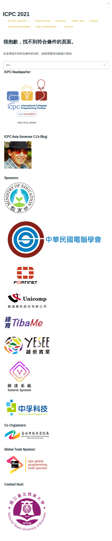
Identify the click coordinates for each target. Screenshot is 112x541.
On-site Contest (17, 21)
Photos (68, 26)
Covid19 (94, 21)
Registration (42, 21)
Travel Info (78, 21)
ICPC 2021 (16, 14)
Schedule (61, 21)
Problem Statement (19, 26)
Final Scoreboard (46, 26)
